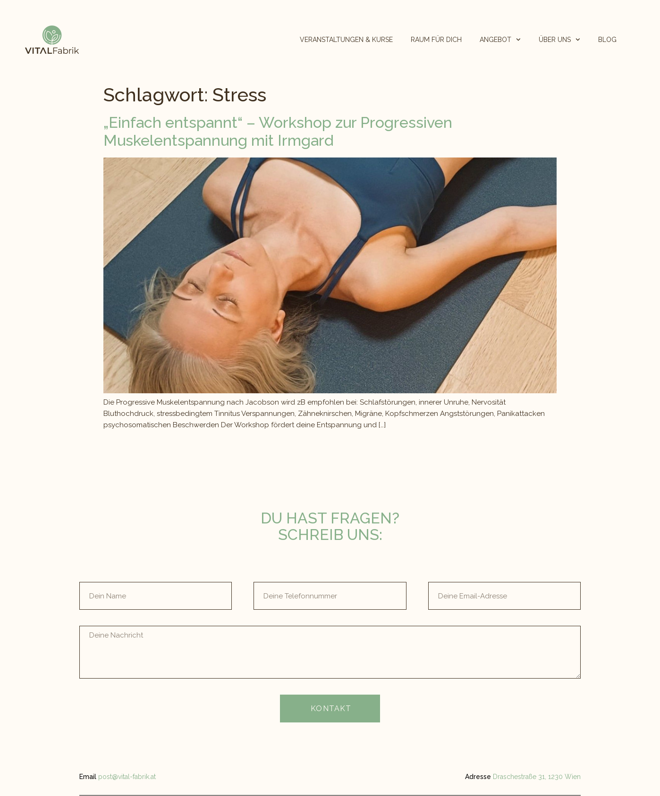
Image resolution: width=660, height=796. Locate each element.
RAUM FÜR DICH (436, 39)
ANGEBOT (500, 39)
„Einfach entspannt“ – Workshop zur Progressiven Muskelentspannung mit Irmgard (277, 131)
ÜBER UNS (559, 39)
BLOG (607, 39)
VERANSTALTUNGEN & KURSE (346, 39)
